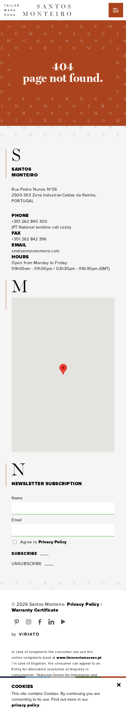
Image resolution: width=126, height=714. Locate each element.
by (25, 634)
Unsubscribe (27, 563)
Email (17, 520)
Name (17, 498)
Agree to (43, 542)
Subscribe (24, 553)
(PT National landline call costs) (41, 224)
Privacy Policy (53, 542)
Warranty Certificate (35, 610)
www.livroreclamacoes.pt (79, 658)
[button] (63, 369)
